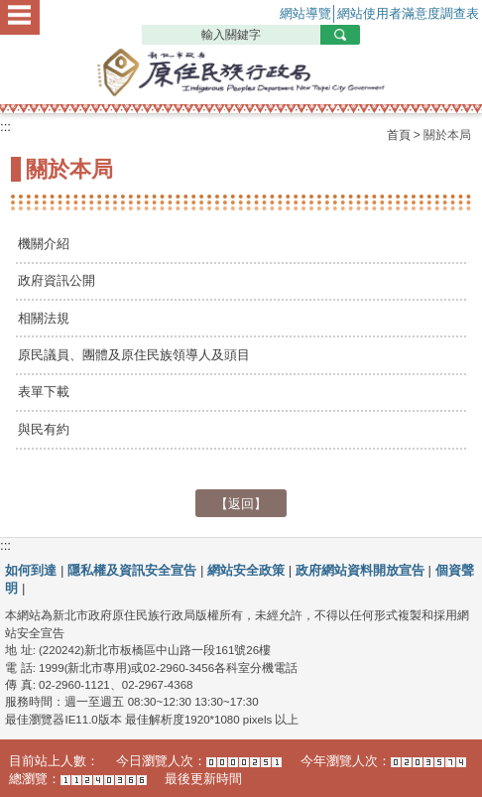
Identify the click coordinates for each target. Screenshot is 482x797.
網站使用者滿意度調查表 (408, 13)
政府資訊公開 (56, 280)
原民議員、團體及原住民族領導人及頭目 (134, 354)
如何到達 (31, 570)
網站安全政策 (246, 570)
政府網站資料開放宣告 (360, 570)
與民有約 (43, 429)
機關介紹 (43, 243)
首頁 (399, 135)
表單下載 (43, 391)
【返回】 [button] (241, 502)
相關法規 (43, 318)
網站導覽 (305, 13)
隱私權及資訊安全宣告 (131, 570)
